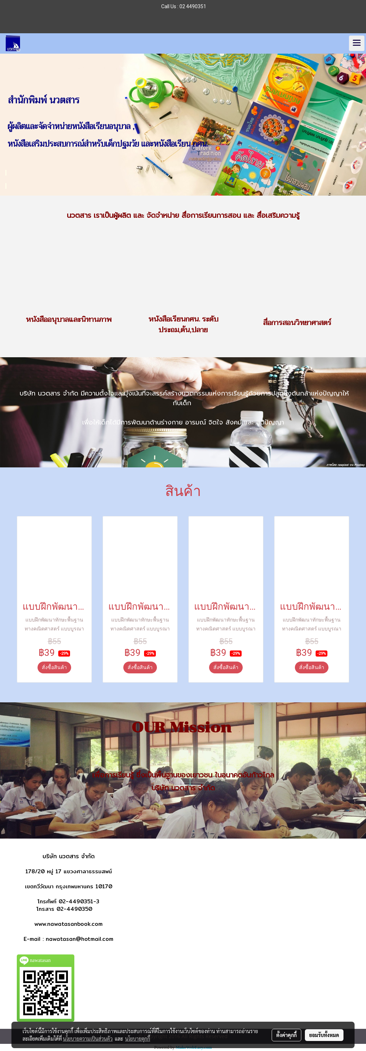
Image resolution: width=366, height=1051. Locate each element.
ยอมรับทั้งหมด (324, 1035)
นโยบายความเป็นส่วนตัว (88, 1038)
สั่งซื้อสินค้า (54, 667)
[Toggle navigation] (357, 43)
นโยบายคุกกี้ (137, 1038)
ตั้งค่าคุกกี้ (286, 1035)
